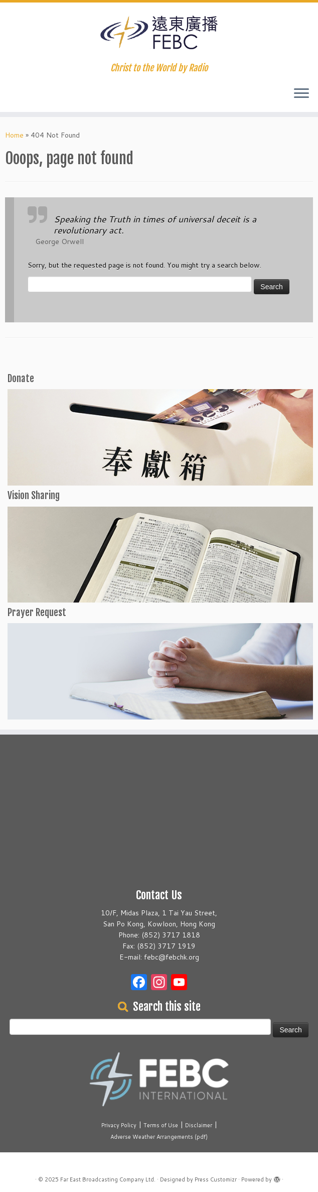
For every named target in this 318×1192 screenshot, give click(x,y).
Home (14, 135)
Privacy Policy (118, 1125)
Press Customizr (216, 1179)
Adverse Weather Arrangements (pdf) (159, 1137)
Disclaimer (198, 1125)
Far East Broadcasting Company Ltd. (107, 1179)
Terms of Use (160, 1125)
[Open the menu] (301, 93)
